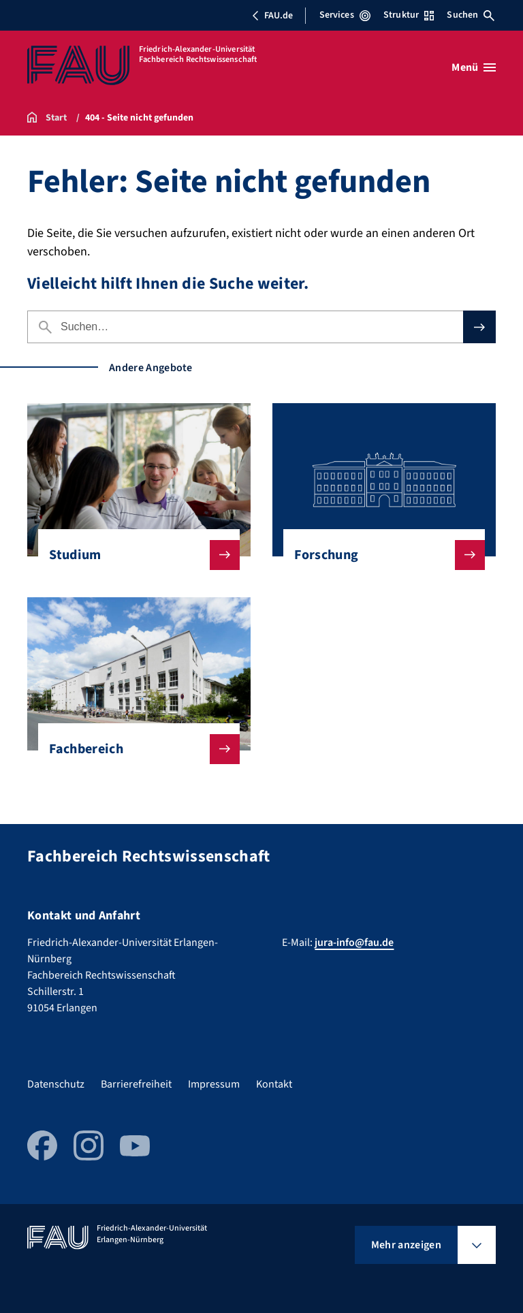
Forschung (378, 555)
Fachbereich (133, 749)
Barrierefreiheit (136, 1084)
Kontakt (274, 1084)
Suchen (470, 15)
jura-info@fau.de (354, 942)
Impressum (214, 1084)
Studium (133, 555)
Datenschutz (55, 1084)
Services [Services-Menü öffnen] (344, 15)
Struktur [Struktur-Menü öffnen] (408, 15)
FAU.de (272, 15)
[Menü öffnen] (473, 67)
